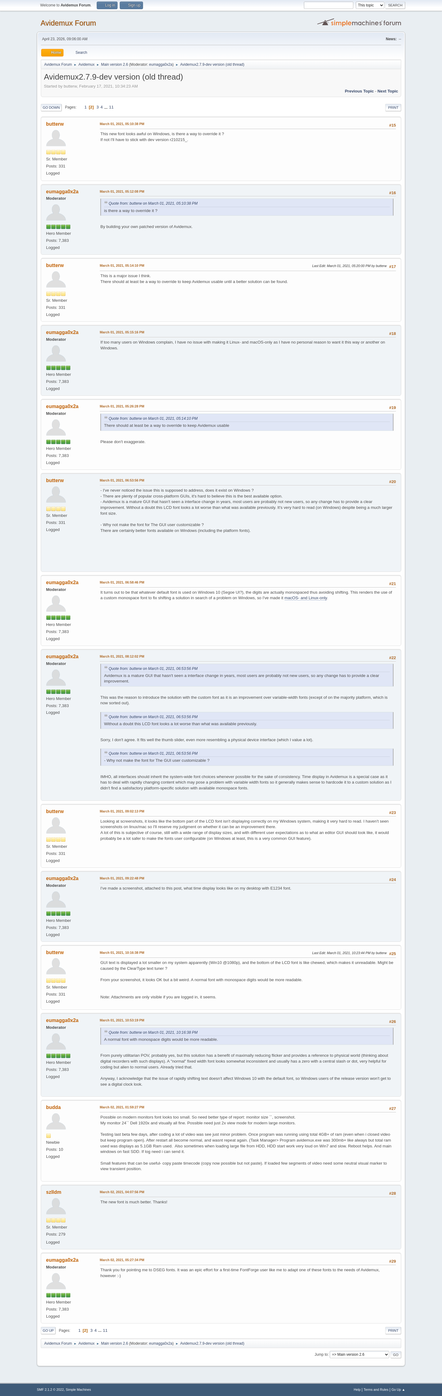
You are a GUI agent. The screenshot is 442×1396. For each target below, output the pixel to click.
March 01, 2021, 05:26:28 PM (122, 406)
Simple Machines (78, 1389)
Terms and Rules (376, 1389)
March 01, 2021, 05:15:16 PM (122, 332)
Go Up (48, 1330)
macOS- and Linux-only (306, 598)
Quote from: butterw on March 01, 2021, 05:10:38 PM (153, 203)
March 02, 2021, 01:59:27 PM (122, 1107)
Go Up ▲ (398, 1389)
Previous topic (359, 91)
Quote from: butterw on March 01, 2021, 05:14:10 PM (153, 418)
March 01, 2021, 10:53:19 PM (122, 1020)
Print (393, 107)
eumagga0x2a (161, 64)
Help (357, 1389)
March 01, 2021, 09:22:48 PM (122, 878)
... (106, 107)
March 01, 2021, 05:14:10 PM (122, 265)
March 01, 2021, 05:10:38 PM (122, 124)
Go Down (51, 107)
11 (111, 107)
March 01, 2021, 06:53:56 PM (122, 480)
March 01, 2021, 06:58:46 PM (122, 582)
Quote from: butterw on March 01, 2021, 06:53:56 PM (153, 669)
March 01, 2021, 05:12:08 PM (122, 191)
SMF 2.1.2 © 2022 (50, 1389)
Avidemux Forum (68, 23)
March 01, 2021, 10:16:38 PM (122, 952)
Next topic (388, 91)
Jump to (321, 1354)
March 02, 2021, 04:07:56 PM (122, 1192)
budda (53, 1107)
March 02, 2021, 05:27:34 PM (122, 1260)
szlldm (53, 1192)
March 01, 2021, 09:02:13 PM (122, 811)
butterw (55, 124)
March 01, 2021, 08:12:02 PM (122, 656)
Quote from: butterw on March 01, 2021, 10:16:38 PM (153, 1032)
